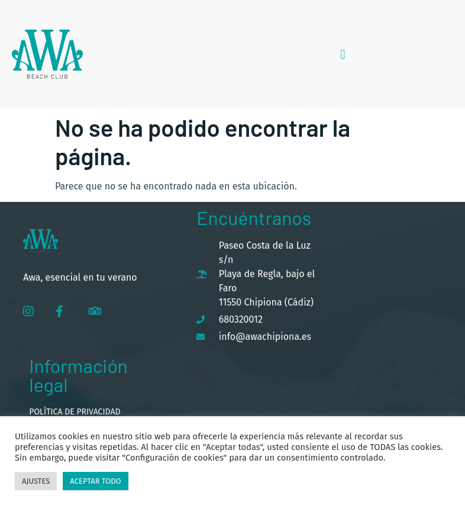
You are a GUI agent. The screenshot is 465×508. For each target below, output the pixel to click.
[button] (342, 54)
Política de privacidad (74, 412)
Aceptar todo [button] (95, 481)
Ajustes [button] (36, 481)
